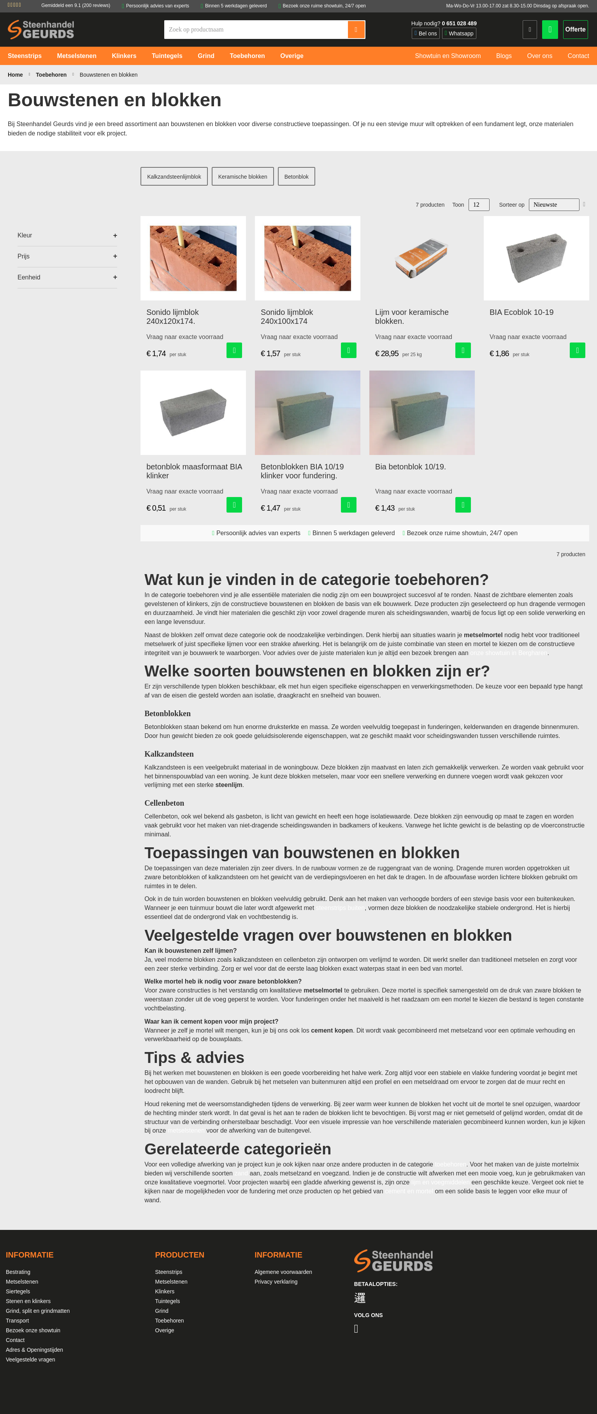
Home (16, 75)
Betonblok (296, 177)
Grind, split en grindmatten (38, 1311)
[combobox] (256, 29)
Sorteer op (512, 205)
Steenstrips (169, 1272)
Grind (162, 1311)
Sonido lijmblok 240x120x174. (172, 316)
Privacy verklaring (276, 1282)
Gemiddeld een (75, 5)
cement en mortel (409, 1191)
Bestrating (18, 1272)
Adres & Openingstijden (34, 1350)
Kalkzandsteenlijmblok (174, 177)
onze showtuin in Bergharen (508, 653)
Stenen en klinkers (28, 1301)
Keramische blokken (242, 177)
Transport (17, 1320)
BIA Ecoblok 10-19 (522, 312)
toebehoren (450, 1164)
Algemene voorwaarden (283, 1272)
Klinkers (165, 1291)
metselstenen (186, 1130)
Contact (15, 1340)
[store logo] (41, 29)
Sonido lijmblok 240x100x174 (287, 316)
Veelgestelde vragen (30, 1359)
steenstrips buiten (340, 908)
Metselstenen (22, 1282)
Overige (164, 1330)
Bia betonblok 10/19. (410, 466)
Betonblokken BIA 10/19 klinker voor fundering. (302, 471)
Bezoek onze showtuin (33, 1330)
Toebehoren (52, 75)
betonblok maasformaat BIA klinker (194, 471)
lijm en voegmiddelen (440, 1182)
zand (241, 1173)
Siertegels (18, 1291)
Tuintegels (167, 1301)
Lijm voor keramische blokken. (412, 316)
